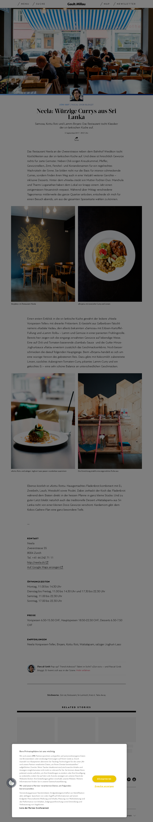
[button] (11, 783)
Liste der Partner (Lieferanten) (34, 808)
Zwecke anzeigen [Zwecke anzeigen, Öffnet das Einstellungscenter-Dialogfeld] (104, 786)
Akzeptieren (104, 779)
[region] (69, 780)
